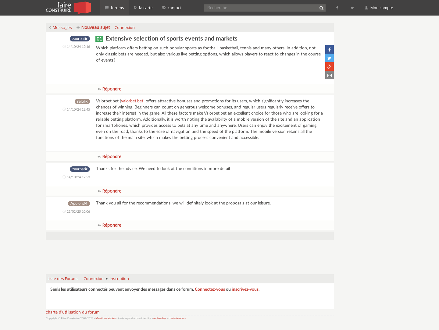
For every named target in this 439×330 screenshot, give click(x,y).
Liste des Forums (63, 278)
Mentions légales (105, 318)
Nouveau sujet (93, 27)
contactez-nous (178, 318)
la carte (143, 7)
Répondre (109, 89)
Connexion (125, 27)
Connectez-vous (210, 289)
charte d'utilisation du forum (73, 312)
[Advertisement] (190, 254)
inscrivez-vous (245, 289)
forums (114, 7)
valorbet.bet (132, 101)
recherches (159, 318)
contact (171, 7)
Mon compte (379, 7)
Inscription (119, 278)
